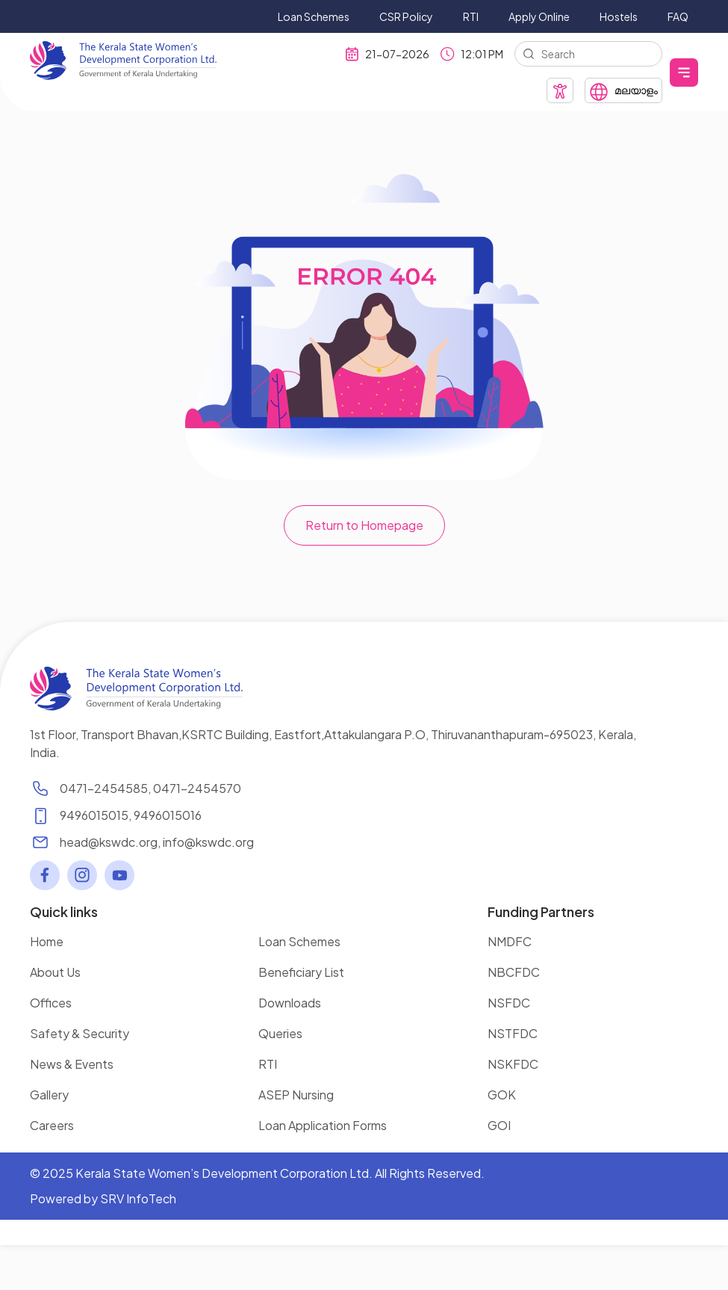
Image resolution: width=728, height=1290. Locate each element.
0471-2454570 (197, 788)
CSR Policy (406, 16)
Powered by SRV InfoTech (103, 1198)
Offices (51, 1002)
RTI (471, 16)
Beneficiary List (301, 972)
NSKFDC (513, 1064)
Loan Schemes (313, 16)
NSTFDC (513, 1033)
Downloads (289, 1002)
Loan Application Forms (322, 1125)
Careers (52, 1125)
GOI (499, 1125)
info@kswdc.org (208, 842)
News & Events (71, 1064)
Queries (280, 1033)
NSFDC (509, 1002)
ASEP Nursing (296, 1094)
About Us (55, 972)
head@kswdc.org (109, 842)
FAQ (678, 16)
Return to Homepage (364, 525)
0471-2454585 (104, 788)
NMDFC (510, 941)
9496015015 (94, 815)
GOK (502, 1094)
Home (46, 941)
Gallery (49, 1094)
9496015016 (168, 815)
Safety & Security (79, 1033)
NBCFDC (514, 972)
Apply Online (539, 16)
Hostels (619, 16)
